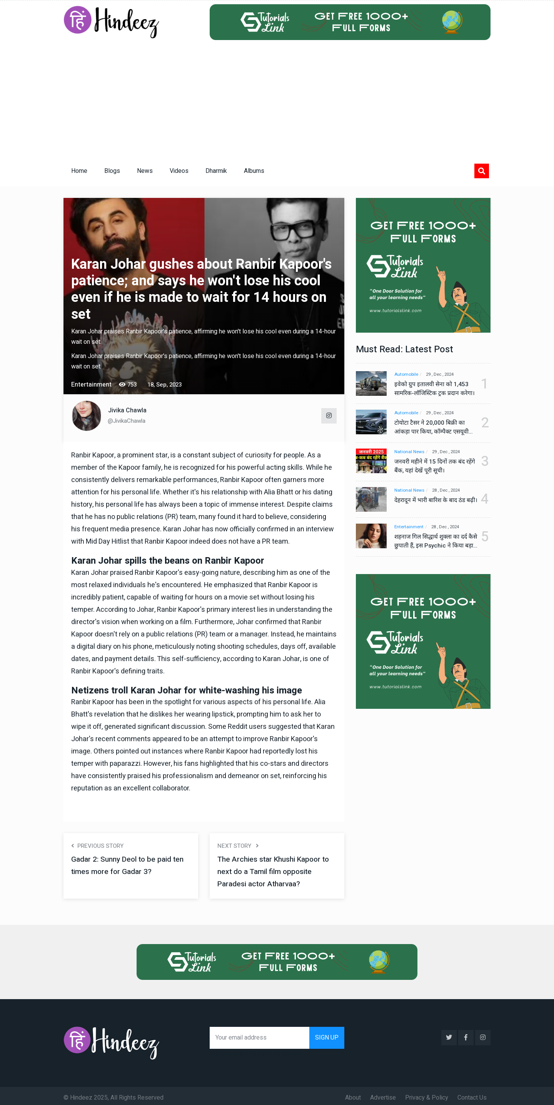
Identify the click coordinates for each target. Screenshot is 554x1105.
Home (79, 171)
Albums (254, 171)
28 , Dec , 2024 (450, 491)
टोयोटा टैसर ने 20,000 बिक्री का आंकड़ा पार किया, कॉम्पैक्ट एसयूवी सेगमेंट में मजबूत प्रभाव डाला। (432, 428)
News (145, 171)
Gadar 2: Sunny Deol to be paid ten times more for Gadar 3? (130, 865)
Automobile (406, 374)
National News (409, 452)
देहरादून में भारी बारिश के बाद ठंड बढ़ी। (431, 505)
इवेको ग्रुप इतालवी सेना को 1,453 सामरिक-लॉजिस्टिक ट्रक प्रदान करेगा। (432, 389)
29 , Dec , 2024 (444, 374)
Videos (179, 171)
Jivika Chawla (127, 410)
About (353, 1093)
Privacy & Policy (426, 1093)
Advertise (383, 1093)
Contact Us (472, 1093)
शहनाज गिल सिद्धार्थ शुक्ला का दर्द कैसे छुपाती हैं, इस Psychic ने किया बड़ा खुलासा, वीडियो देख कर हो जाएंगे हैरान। (432, 544)
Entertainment (409, 530)
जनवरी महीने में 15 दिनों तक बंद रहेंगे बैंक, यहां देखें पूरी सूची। (430, 466)
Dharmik (216, 171)
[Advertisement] (277, 98)
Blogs (112, 171)
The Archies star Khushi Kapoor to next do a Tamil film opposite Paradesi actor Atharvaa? (277, 871)
